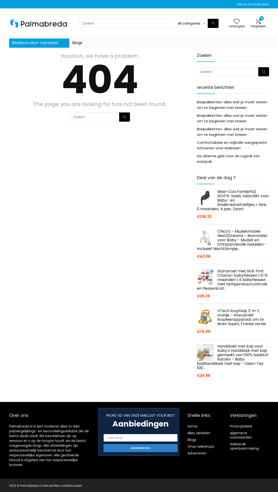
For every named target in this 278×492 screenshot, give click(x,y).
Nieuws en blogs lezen (253, 4)
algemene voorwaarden (241, 435)
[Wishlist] (236, 22)
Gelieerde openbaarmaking (244, 446)
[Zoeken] (213, 23)
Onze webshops (200, 446)
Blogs (77, 43)
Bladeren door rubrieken (35, 43)
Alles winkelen (198, 433)
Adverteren (196, 453)
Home (192, 426)
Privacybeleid (241, 426)
